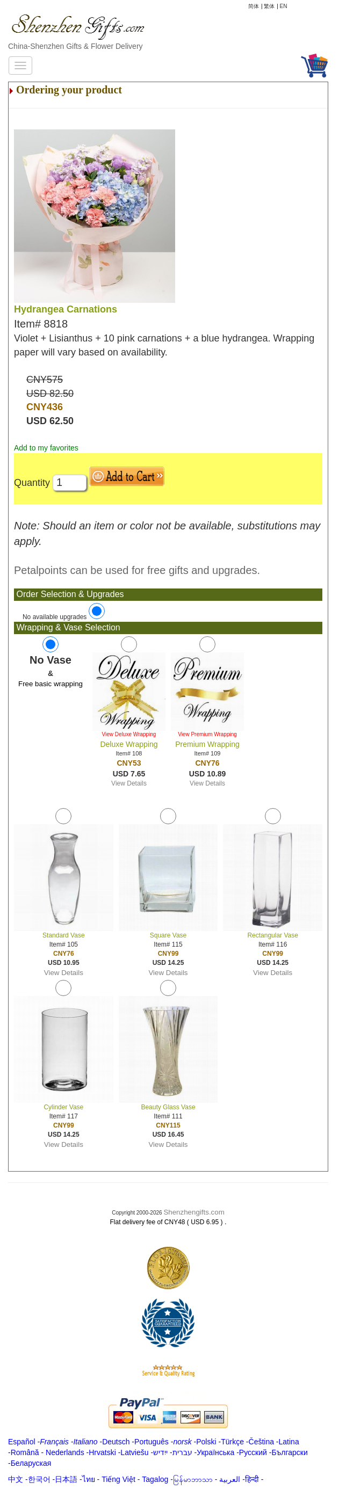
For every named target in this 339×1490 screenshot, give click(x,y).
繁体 (269, 6)
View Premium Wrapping (207, 734)
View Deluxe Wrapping (129, 734)
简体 (253, 6)
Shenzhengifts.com (193, 1212)
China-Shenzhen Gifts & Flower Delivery (75, 46)
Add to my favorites (46, 448)
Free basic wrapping (50, 684)
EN (283, 6)
